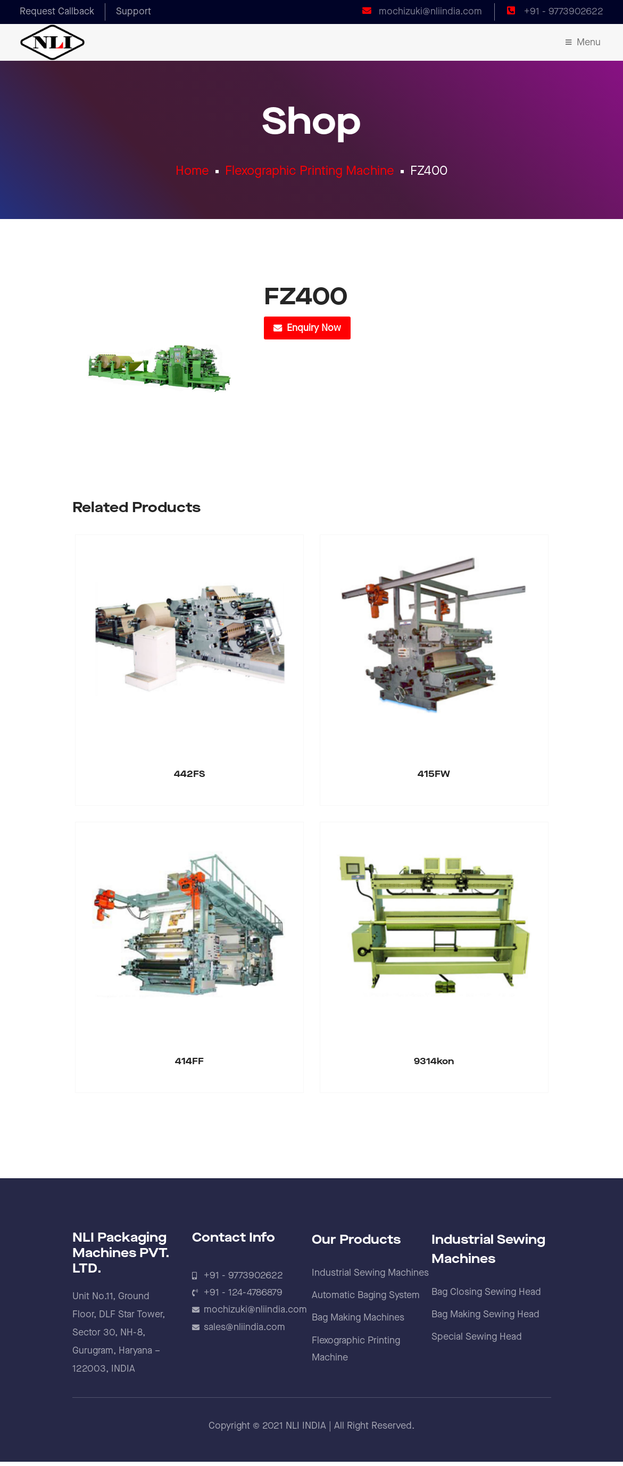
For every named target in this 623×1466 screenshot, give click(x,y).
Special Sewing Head (476, 1341)
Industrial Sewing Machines (370, 1277)
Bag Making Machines (358, 1322)
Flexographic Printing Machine (309, 172)
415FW (434, 778)
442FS (189, 778)
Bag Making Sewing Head (485, 1318)
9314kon (434, 1065)
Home (192, 172)
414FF (189, 1065)
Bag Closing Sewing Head (486, 1296)
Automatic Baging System (366, 1299)
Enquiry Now (314, 332)
